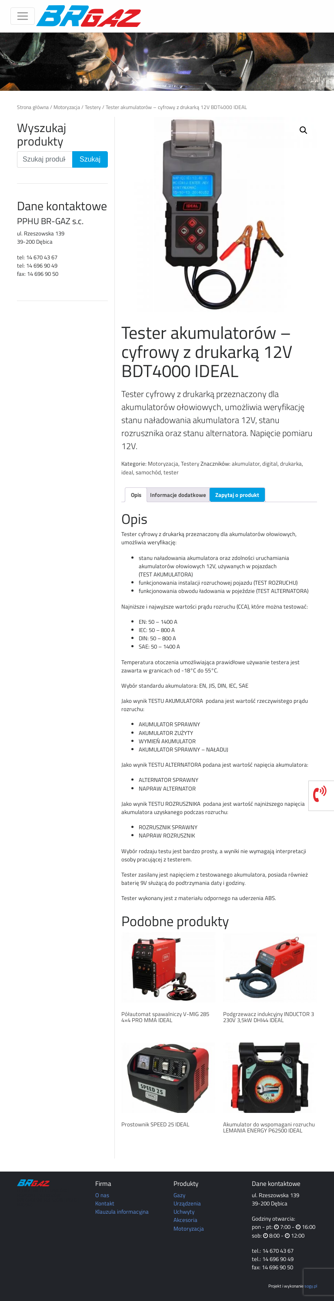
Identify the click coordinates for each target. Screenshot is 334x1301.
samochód (148, 472)
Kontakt (104, 1203)
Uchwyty (184, 1211)
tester (171, 472)
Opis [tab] (136, 494)
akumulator (246, 463)
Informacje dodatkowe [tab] (178, 494)
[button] (303, 130)
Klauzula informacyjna (122, 1211)
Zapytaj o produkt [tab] (237, 494)
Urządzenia (187, 1203)
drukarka (291, 463)
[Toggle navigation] (22, 16)
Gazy (179, 1195)
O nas (102, 1195)
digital (269, 463)
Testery (93, 107)
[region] (167, 62)
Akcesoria (185, 1219)
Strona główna (33, 107)
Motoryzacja (66, 107)
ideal (127, 472)
